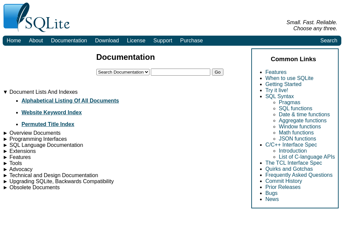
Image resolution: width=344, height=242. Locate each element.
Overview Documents (31, 133)
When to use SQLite (289, 78)
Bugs (271, 193)
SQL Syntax (279, 96)
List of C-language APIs (307, 157)
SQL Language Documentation (43, 145)
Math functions (296, 132)
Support (163, 40)
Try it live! (276, 90)
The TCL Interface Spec (293, 163)
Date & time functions (304, 114)
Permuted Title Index (48, 124)
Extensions (19, 151)
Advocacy (18, 169)
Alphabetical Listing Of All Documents (70, 101)
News (272, 199)
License (136, 40)
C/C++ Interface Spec (291, 145)
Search (328, 40)
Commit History (283, 181)
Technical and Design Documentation (50, 175)
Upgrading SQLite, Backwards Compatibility (58, 181)
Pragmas (289, 102)
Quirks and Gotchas (289, 169)
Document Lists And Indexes (40, 92)
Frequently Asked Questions (299, 175)
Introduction (293, 151)
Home (14, 40)
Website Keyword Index (52, 112)
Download (107, 40)
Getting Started (283, 84)
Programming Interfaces (35, 139)
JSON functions (297, 139)
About (36, 40)
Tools (12, 163)
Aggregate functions (303, 120)
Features (276, 72)
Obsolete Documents (31, 187)
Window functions (300, 126)
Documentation (69, 40)
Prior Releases (283, 187)
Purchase (191, 40)
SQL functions (295, 108)
